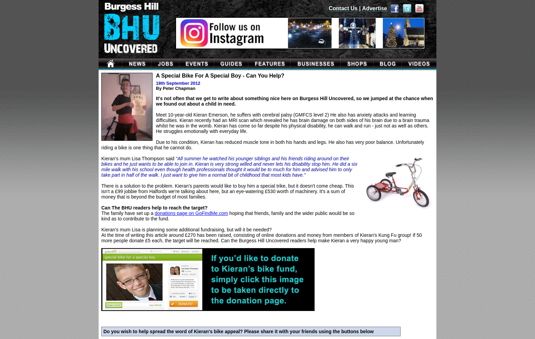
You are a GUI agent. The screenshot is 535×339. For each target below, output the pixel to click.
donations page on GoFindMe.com (191, 213)
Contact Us (343, 8)
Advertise (374, 8)
